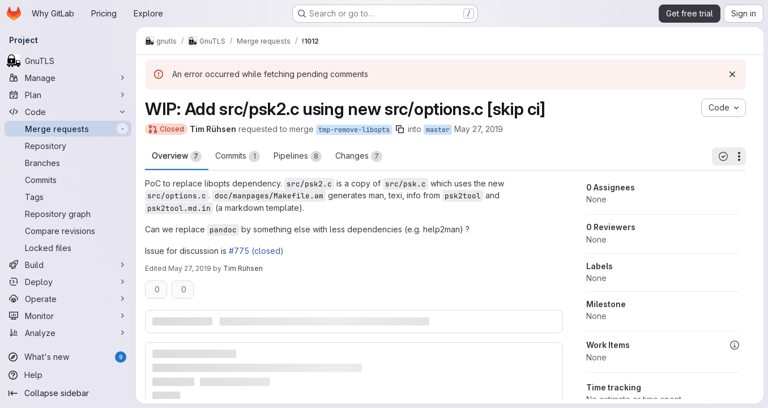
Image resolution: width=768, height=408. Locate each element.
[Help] (68, 375)
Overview (177, 156)
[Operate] (68, 299)
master (438, 129)
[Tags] (68, 197)
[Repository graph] (68, 214)
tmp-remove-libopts (354, 129)
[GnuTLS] (68, 61)
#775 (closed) (256, 251)
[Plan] (68, 95)
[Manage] (68, 78)
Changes (358, 156)
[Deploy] (68, 282)
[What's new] (68, 357)
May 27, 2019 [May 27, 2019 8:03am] (478, 129)
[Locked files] (68, 248)
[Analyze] (68, 333)
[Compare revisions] (68, 231)
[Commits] (68, 180)
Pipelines (298, 156)
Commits (237, 156)
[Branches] (68, 163)
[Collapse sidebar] (68, 393)
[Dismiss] (732, 74)
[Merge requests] (68, 129)
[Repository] (68, 146)
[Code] (68, 112)
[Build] (68, 265)
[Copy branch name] (400, 129)
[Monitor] (68, 316)
